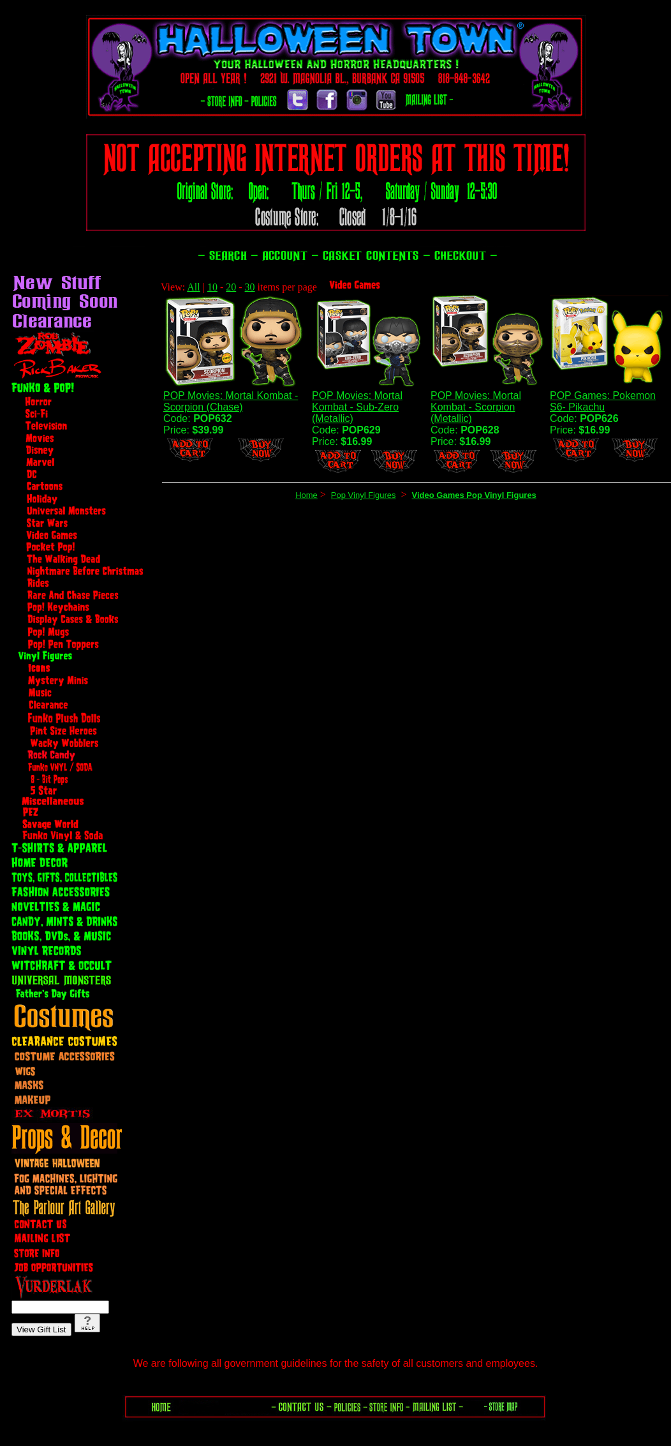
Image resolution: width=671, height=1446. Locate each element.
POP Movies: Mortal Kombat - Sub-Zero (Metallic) (357, 407)
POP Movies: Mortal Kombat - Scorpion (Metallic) (476, 407)
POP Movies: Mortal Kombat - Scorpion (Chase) (230, 401)
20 (231, 287)
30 (250, 287)
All (193, 287)
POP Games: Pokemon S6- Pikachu (603, 401)
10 (212, 287)
